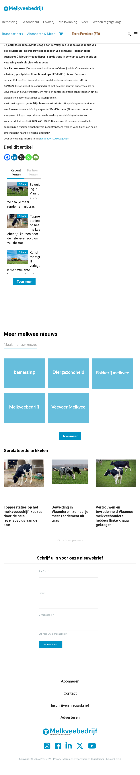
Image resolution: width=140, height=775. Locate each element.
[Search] (129, 34)
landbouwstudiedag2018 (54, 138)
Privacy (57, 758)
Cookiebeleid (113, 758)
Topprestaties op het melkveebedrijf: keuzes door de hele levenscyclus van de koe (23, 516)
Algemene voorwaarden (76, 758)
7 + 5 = (42, 571)
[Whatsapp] (28, 157)
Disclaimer (98, 758)
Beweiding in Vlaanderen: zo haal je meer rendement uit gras (70, 514)
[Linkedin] (14, 157)
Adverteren (70, 717)
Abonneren (70, 681)
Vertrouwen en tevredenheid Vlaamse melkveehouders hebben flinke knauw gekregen (114, 516)
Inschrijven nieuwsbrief (70, 705)
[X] (21, 157)
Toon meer (24, 281)
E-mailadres (45, 614)
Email (41, 592)
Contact (70, 693)
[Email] (35, 157)
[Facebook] (7, 157)
